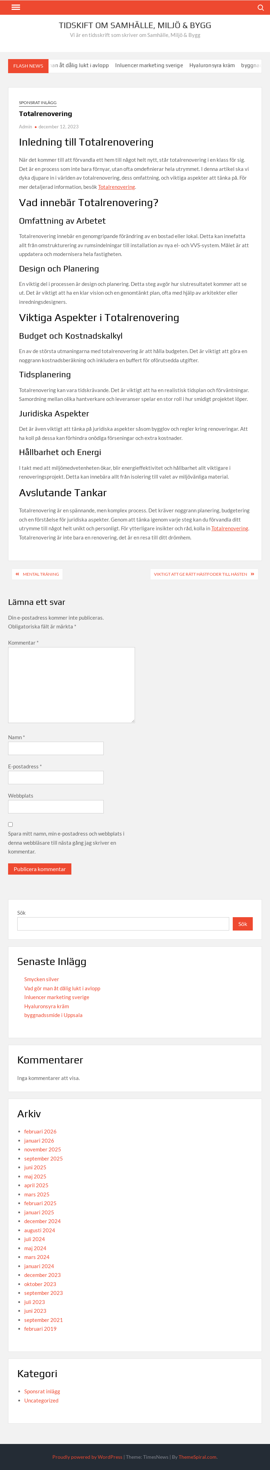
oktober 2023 (40, 1284)
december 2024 (42, 1221)
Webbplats (20, 795)
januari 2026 (39, 1140)
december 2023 (42, 1275)
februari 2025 (40, 1203)
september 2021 (43, 1320)
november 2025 (42, 1149)
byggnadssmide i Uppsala (53, 1015)
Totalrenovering (116, 187)
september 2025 (43, 1158)
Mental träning (41, 574)
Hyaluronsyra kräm (215, 65)
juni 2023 (35, 1311)
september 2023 (43, 1293)
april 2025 (36, 1185)
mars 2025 (37, 1194)
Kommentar (23, 642)
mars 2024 (37, 1257)
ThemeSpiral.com (198, 1457)
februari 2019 (40, 1328)
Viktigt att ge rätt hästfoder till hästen (200, 574)
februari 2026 (40, 1131)
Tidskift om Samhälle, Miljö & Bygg (135, 25)
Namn (16, 737)
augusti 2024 (39, 1230)
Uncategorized (41, 1400)
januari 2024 (39, 1266)
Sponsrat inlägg (38, 102)
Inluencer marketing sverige (152, 65)
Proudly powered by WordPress (87, 1457)
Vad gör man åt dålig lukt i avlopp (71, 65)
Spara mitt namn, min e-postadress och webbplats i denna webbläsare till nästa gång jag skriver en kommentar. (66, 842)
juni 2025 (35, 1167)
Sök (21, 912)
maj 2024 (35, 1248)
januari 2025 (39, 1212)
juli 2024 (34, 1239)
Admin (25, 126)
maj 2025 (35, 1176)
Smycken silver (41, 979)
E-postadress (25, 766)
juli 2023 (34, 1302)
